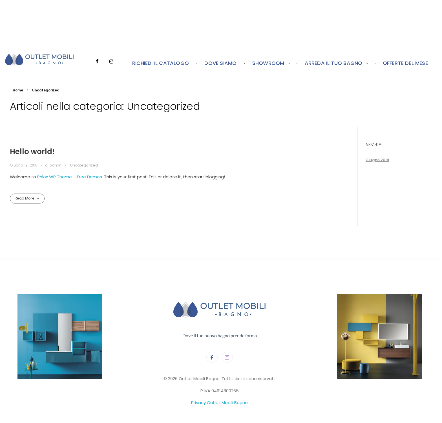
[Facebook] (97, 53)
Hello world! (32, 151)
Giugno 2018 (377, 160)
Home (18, 90)
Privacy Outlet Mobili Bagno (219, 403)
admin (56, 165)
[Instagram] (111, 53)
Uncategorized (84, 165)
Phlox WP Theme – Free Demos (69, 177)
